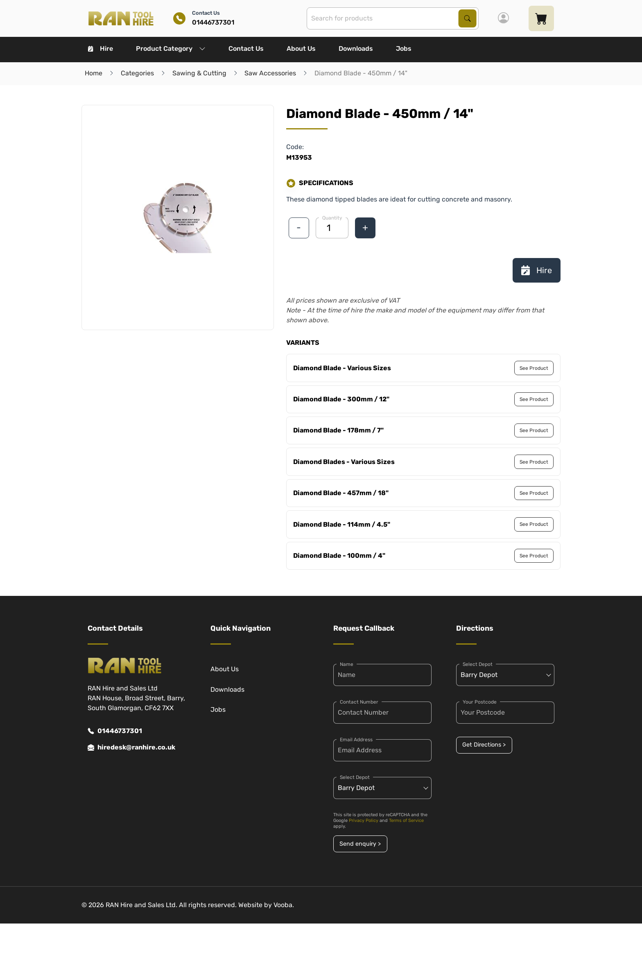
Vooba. (284, 905)
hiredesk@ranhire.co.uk (131, 747)
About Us (301, 48)
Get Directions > (484, 744)
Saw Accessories (270, 73)
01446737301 (115, 731)
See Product (534, 368)
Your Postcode (480, 702)
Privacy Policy (363, 820)
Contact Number (359, 702)
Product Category (171, 48)
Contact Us (246, 48)
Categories (137, 73)
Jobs (403, 48)
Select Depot (355, 777)
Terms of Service (406, 820)
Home (93, 73)
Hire (100, 48)
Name (346, 664)
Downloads (356, 48)
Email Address (356, 739)
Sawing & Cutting (199, 73)
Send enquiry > (360, 843)
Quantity (332, 218)
